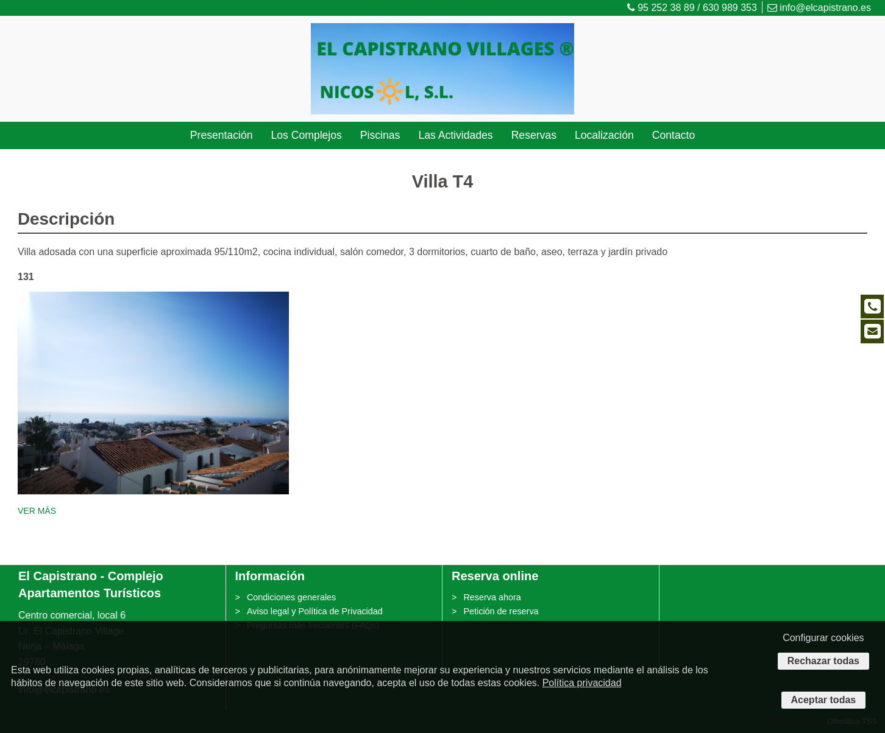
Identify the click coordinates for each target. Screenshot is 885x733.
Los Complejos (306, 135)
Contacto (673, 135)
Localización (604, 135)
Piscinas (380, 135)
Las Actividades (455, 135)
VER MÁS (37, 511)
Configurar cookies (823, 638)
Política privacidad (582, 683)
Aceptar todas (823, 700)
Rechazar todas (823, 661)
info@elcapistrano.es (819, 7)
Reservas (533, 135)
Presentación (221, 135)
